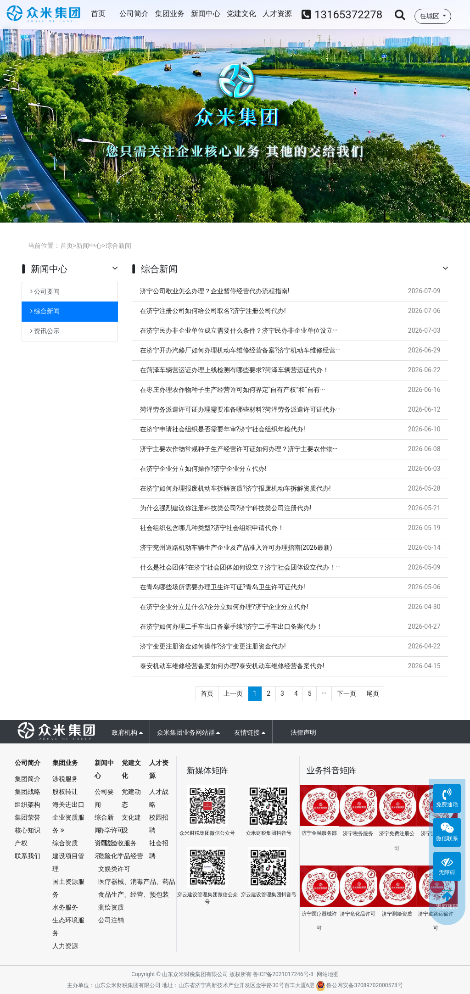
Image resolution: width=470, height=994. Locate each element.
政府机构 (127, 732)
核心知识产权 (27, 836)
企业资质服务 (68, 824)
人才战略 (158, 798)
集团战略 (27, 791)
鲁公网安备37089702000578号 (359, 985)
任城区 (430, 16)
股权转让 (65, 791)
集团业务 (170, 13)
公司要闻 (45, 291)
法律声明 (303, 732)
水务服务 (65, 907)
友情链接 (249, 732)
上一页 (233, 693)
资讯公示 (45, 331)
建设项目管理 (68, 862)
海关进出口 (68, 804)
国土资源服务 (68, 888)
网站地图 (328, 974)
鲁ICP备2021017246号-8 (283, 974)
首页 (98, 13)
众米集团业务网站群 (188, 732)
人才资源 (277, 13)
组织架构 (27, 804)
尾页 (372, 693)
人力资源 (65, 945)
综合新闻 (118, 245)
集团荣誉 (27, 817)
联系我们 (27, 856)
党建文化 (241, 13)
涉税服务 (65, 778)
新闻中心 (205, 13)
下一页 (346, 693)
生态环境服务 (68, 926)
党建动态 (131, 798)
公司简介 (134, 13)
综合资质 (65, 843)
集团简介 (27, 778)
